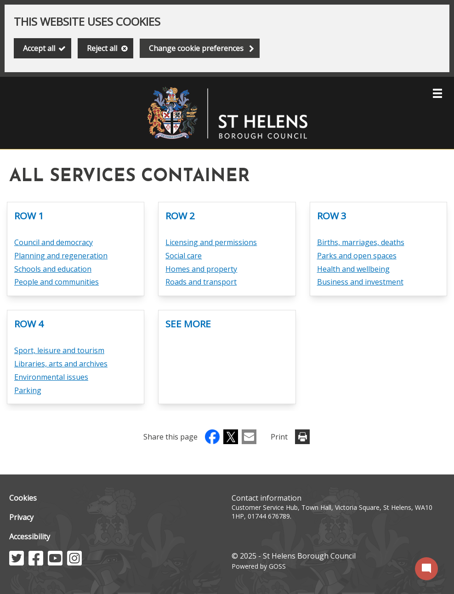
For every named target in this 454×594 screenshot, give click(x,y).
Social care (183, 256)
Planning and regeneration (61, 256)
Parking (27, 390)
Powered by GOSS (259, 566)
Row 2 (180, 215)
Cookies (23, 498)
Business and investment (360, 282)
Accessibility (29, 536)
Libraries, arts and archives (61, 364)
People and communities (56, 282)
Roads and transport (201, 282)
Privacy (21, 517)
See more (188, 323)
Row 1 (29, 215)
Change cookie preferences (196, 48)
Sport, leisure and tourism (59, 350)
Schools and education (52, 269)
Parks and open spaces (357, 256)
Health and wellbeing (353, 269)
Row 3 (331, 215)
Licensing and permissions (211, 242)
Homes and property (201, 269)
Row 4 (29, 323)
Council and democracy (53, 242)
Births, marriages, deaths (360, 242)
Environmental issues (51, 377)
